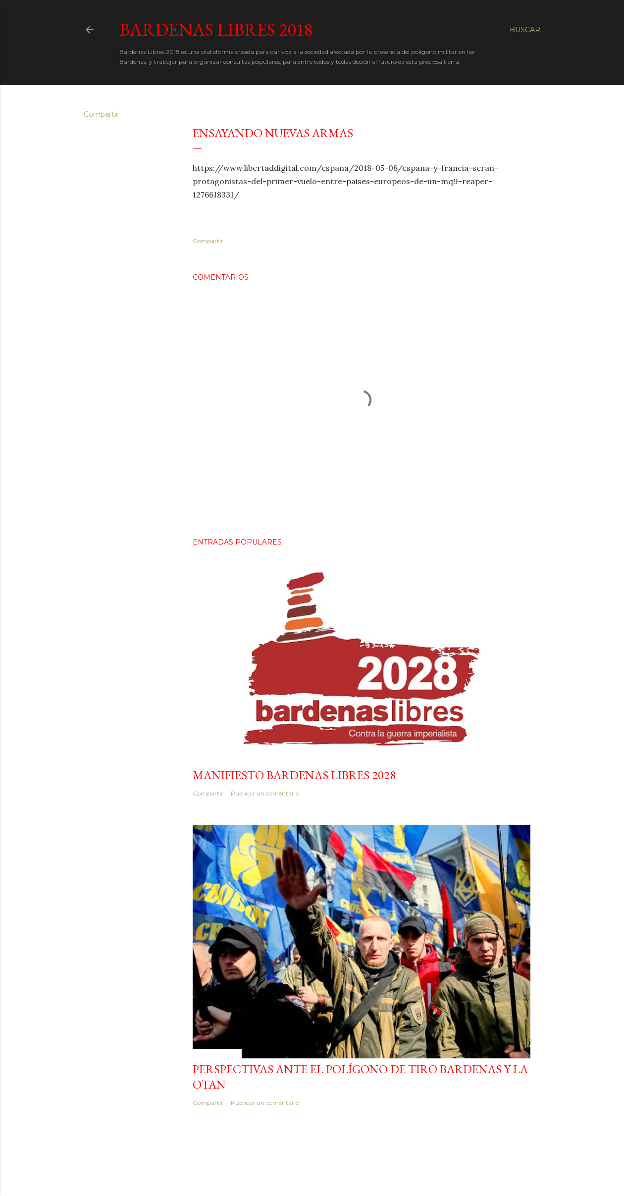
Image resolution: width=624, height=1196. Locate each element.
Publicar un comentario (265, 793)
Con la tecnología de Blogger (312, 1165)
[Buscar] (525, 30)
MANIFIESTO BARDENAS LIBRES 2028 (294, 775)
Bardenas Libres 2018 (215, 29)
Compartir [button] (101, 114)
